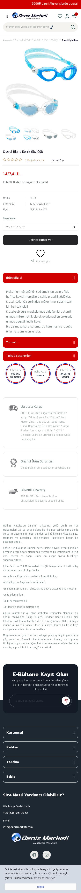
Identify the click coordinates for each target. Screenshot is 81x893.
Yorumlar (12, 342)
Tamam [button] (40, 886)
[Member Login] (67, 16)
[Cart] (74, 16)
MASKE (40, 375)
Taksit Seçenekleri (18, 356)
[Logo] (30, 16)
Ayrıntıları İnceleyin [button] (44, 878)
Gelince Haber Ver (40, 240)
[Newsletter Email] (40, 701)
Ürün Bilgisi (14, 278)
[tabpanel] (12, 133)
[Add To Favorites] (40, 253)
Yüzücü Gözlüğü (15, 375)
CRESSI (33, 198)
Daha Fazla (15, 370)
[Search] (40, 27)
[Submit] (66, 700)
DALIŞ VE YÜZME (65, 375)
